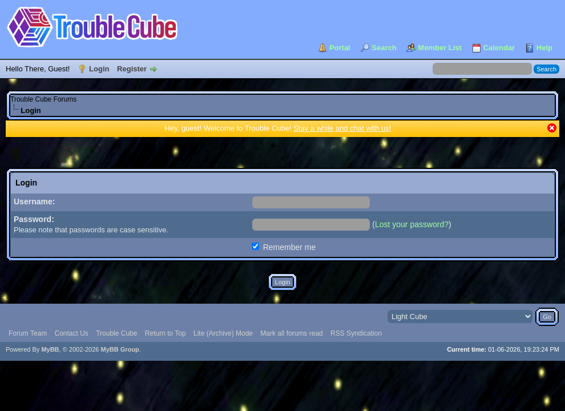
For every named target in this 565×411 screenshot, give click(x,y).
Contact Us (71, 333)
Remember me (284, 247)
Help (544, 47)
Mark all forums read (291, 333)
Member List (440, 47)
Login (99, 69)
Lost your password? (412, 224)
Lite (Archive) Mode (223, 333)
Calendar (499, 47)
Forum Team (28, 333)
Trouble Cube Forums (43, 99)
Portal (339, 47)
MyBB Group (119, 349)
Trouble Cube (116, 333)
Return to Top (165, 333)
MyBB (50, 349)
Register (132, 69)
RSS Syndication (356, 333)
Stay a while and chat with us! (342, 128)
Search (384, 47)
